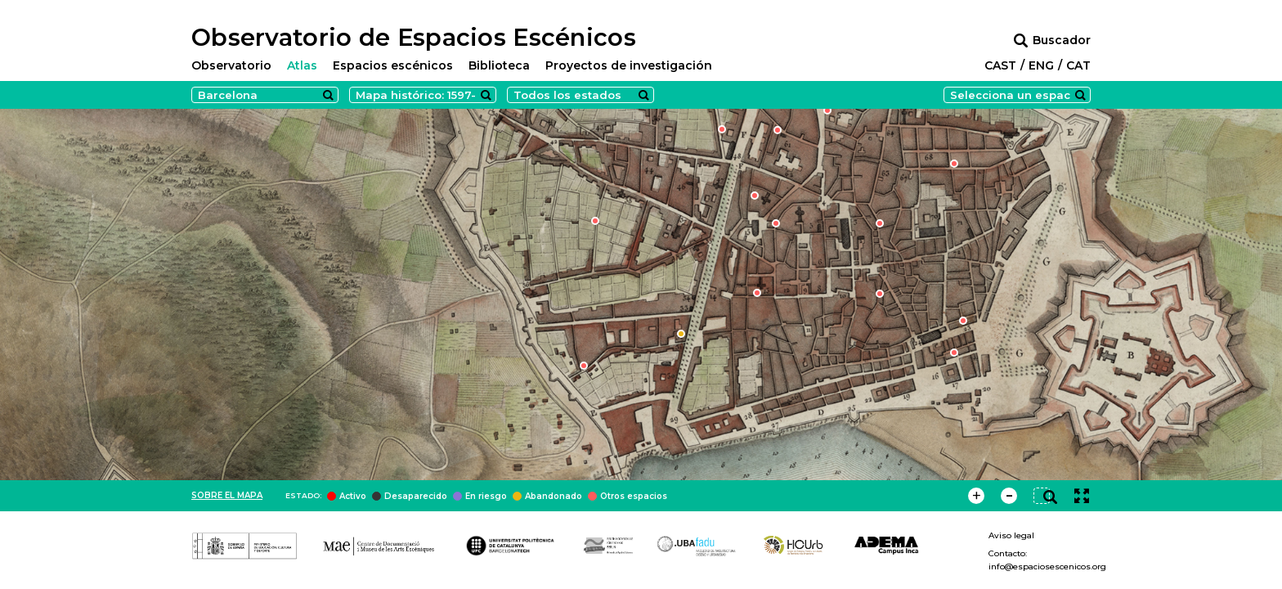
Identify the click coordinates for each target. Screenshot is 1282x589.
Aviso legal (1011, 536)
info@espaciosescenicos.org (1047, 566)
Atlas (302, 65)
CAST (1000, 65)
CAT (1078, 65)
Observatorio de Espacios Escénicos (413, 38)
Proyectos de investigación (628, 65)
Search (327, 94)
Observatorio (231, 65)
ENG (1041, 65)
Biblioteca (499, 65)
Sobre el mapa (226, 496)
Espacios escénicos (393, 65)
